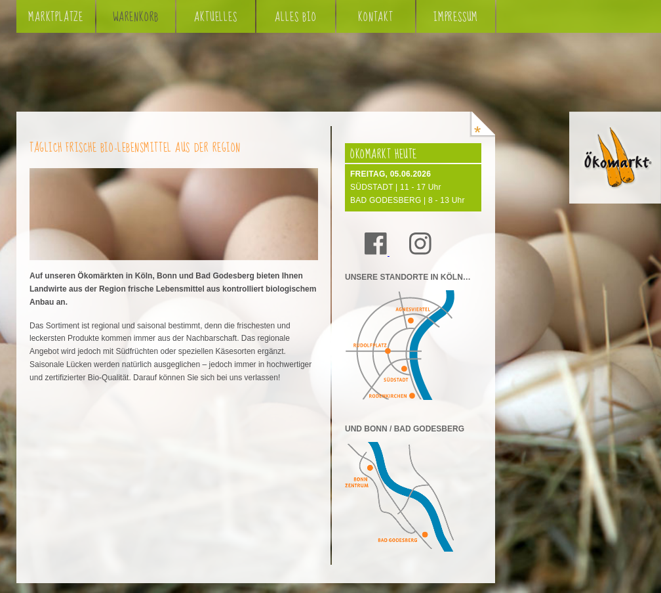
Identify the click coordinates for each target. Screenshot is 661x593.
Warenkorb (136, 17)
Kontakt (375, 17)
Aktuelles (215, 17)
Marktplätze (55, 17)
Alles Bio (295, 17)
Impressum (455, 17)
